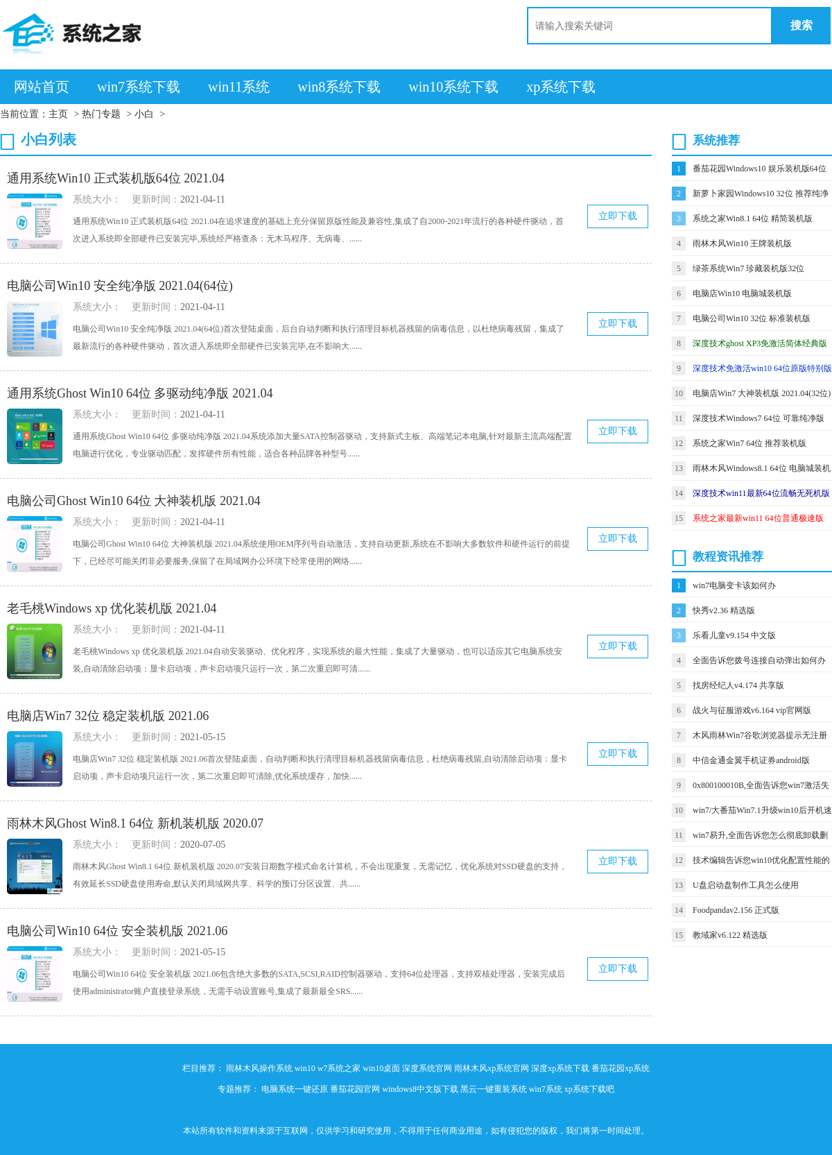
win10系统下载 (453, 86)
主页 (58, 114)
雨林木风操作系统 (259, 1068)
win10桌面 (381, 1068)
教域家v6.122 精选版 (730, 935)
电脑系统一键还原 (294, 1089)
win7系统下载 (138, 86)
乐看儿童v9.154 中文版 (734, 635)
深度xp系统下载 (560, 1068)
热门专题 (101, 114)
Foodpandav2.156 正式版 (736, 910)
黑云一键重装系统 (493, 1089)
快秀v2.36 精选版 (724, 610)
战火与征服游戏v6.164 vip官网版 (752, 710)
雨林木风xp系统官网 (491, 1068)
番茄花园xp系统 (620, 1068)
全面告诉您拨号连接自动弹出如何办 (759, 660)
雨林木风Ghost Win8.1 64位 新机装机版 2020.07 (135, 823)
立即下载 (617, 216)
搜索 (801, 25)
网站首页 (41, 86)
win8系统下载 (339, 86)
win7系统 (545, 1089)
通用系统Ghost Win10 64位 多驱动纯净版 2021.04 (139, 393)
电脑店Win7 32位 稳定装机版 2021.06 (108, 716)
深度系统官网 (427, 1068)
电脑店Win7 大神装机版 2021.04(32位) (762, 393)
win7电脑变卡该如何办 (734, 585)
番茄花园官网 (355, 1089)
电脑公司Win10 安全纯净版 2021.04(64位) (120, 286)
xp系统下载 (561, 86)
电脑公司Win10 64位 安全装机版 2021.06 (117, 931)
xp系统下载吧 (589, 1089)
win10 (305, 1068)
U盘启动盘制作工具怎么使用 (746, 885)
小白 (144, 114)
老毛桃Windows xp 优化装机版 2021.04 (111, 608)
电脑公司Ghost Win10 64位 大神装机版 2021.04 (133, 501)
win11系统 (239, 86)
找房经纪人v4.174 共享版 (738, 685)
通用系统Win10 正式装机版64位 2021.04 (116, 178)
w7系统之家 (339, 1068)
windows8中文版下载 (420, 1089)
